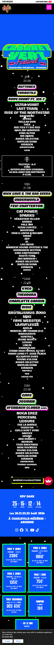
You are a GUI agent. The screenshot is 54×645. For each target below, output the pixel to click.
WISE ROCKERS (27, 447)
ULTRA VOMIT (27, 104)
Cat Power (27, 211)
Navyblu (27, 371)
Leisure (27, 421)
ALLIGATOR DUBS (27, 356)
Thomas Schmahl (27, 464)
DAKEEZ (27, 433)
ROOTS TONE (27, 256)
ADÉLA (27, 328)
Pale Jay (27, 224)
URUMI (27, 436)
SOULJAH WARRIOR (27, 130)
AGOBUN (27, 441)
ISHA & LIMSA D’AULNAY (27, 233)
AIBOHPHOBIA (27, 147)
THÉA (27, 124)
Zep (27, 239)
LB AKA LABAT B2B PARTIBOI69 (27, 172)
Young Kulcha (27, 359)
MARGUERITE (27, 334)
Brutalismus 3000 (27, 312)
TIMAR (27, 236)
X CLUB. (27, 174)
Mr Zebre (27, 136)
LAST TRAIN (27, 108)
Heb (27, 374)
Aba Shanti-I (27, 439)
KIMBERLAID (27, 348)
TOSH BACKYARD (27, 444)
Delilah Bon (27, 121)
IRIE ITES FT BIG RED (27, 127)
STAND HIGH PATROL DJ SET (27, 351)
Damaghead (27, 462)
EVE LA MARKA (27, 424)
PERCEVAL (27, 417)
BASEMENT (27, 116)
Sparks (27, 215)
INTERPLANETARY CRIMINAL (27, 169)
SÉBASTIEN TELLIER (27, 219)
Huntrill (27, 336)
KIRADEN (27, 144)
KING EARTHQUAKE (27, 253)
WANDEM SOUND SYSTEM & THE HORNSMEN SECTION (27, 248)
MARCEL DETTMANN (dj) (27, 331)
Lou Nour (27, 244)
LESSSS (27, 342)
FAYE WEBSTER (27, 320)
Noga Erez (27, 413)
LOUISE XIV (27, 377)
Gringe (27, 221)
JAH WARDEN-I (27, 258)
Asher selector (27, 139)
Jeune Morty (27, 339)
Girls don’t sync (27, 430)
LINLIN (27, 345)
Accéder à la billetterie (27, 480)
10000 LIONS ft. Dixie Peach (27, 353)
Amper (27, 270)
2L (27, 241)
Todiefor (27, 427)
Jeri (27, 468)
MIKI (27, 316)
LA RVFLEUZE (27, 324)
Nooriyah (27, 230)
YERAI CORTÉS (27, 227)
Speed (27, 119)
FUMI (27, 167)
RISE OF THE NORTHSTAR (27, 112)
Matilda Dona (27, 141)
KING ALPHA (27, 133)
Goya (27, 150)
